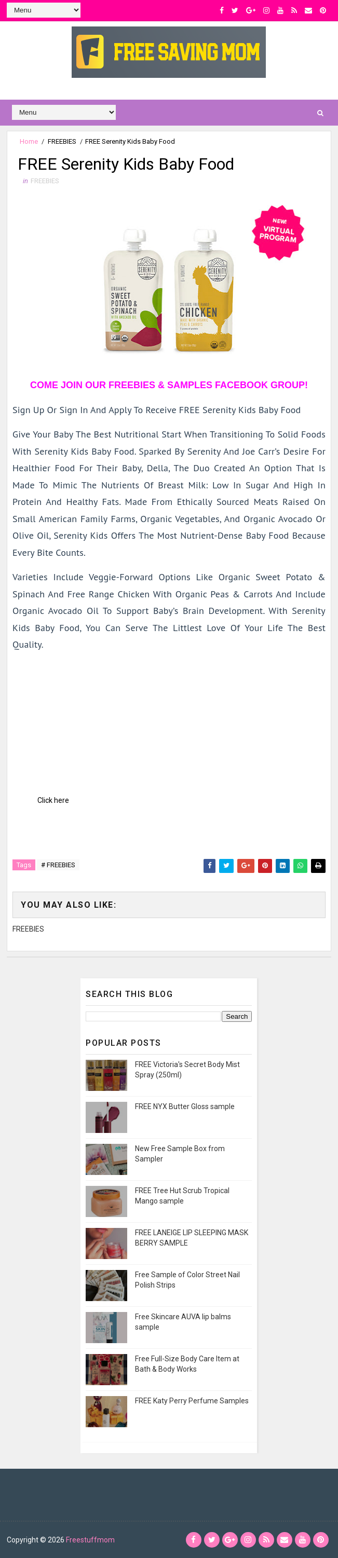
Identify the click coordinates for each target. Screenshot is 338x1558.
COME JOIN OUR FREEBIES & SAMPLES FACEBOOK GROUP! (169, 385)
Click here (53, 800)
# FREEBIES (58, 865)
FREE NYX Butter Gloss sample (185, 1106)
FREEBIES (62, 141)
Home (29, 141)
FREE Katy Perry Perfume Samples (192, 1401)
